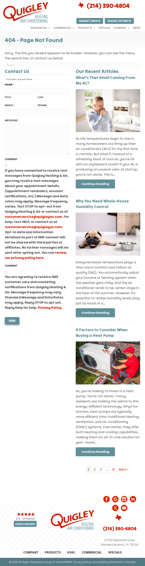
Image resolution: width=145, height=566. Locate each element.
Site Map (130, 562)
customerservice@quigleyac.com (33, 216)
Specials (104, 28)
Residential (40, 28)
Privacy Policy (49, 307)
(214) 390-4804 (108, 5)
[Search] (72, 65)
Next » (123, 469)
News (136, 28)
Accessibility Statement (108, 562)
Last (40, 97)
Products (86, 28)
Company (122, 28)
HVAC (71, 552)
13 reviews (29, 518)
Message (12, 120)
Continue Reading (95, 184)
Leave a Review (25, 524)
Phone (42, 105)
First (8, 97)
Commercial (64, 28)
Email (10, 105)
